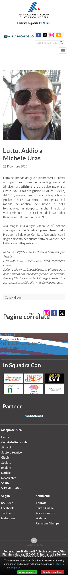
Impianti (6, 468)
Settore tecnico (11, 452)
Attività (6, 447)
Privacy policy (13, 567)
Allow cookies (27, 572)
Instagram (8, 518)
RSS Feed (7, 503)
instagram (52, 35)
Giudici (5, 457)
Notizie (6, 473)
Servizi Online (45, 508)
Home (5, 437)
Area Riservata (45, 513)
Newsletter (8, 478)
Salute (5, 483)
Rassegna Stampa (47, 523)
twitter (45, 35)
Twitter (6, 513)
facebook (38, 35)
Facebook (7, 508)
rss (58, 35)
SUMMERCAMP (11, 488)
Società (6, 462)
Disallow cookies (52, 572)
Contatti (41, 503)
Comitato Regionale (14, 442)
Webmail (41, 518)
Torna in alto (34, 545)
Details (60, 564)
